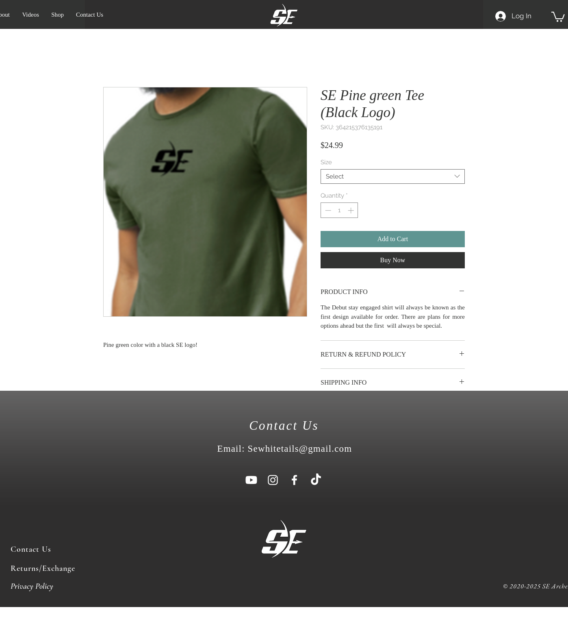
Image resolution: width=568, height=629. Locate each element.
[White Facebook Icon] (294, 480)
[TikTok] (316, 480)
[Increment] (351, 210)
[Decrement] (327, 210)
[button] (558, 16)
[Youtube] (251, 480)
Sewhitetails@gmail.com (300, 449)
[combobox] (393, 176)
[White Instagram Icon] (273, 480)
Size (326, 162)
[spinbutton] (339, 210)
